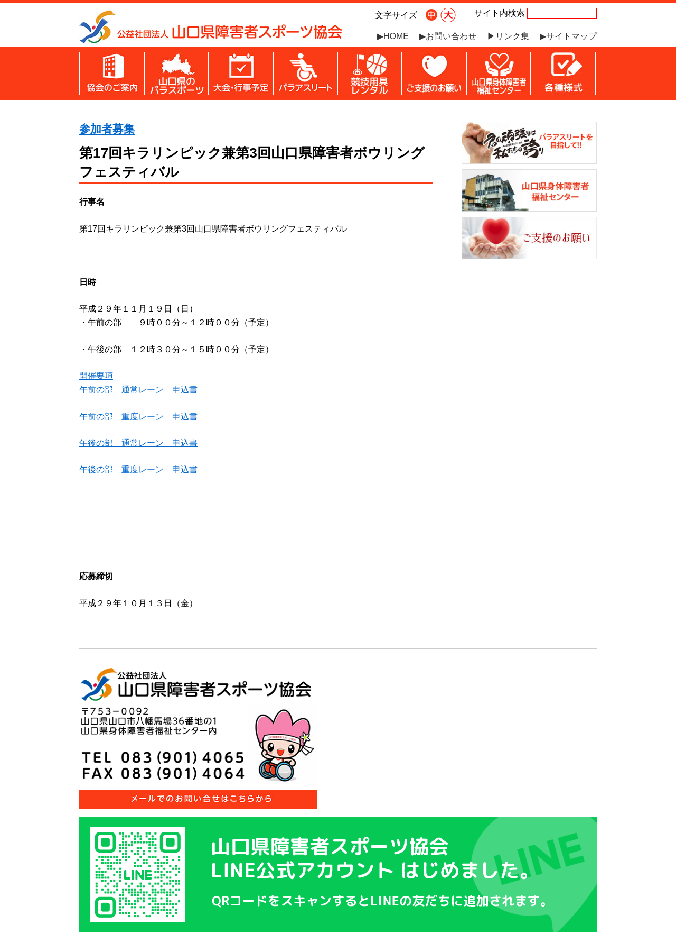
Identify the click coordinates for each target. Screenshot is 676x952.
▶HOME (393, 36)
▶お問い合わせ (447, 36)
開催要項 (96, 375)
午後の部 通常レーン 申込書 (138, 442)
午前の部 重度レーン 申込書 (138, 416)
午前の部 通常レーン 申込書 (138, 389)
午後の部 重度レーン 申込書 (138, 469)
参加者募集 (107, 129)
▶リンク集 (508, 36)
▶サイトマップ (568, 36)
